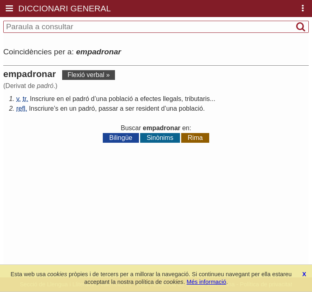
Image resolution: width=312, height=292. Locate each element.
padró (80, 98)
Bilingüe (120, 137)
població (120, 98)
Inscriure (42, 98)
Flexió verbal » (88, 74)
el (68, 98)
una (101, 98)
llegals (172, 98)
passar (108, 108)
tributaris (197, 98)
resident (147, 108)
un (72, 108)
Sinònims (160, 137)
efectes (150, 98)
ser (129, 108)
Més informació (206, 282)
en (60, 98)
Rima (195, 137)
